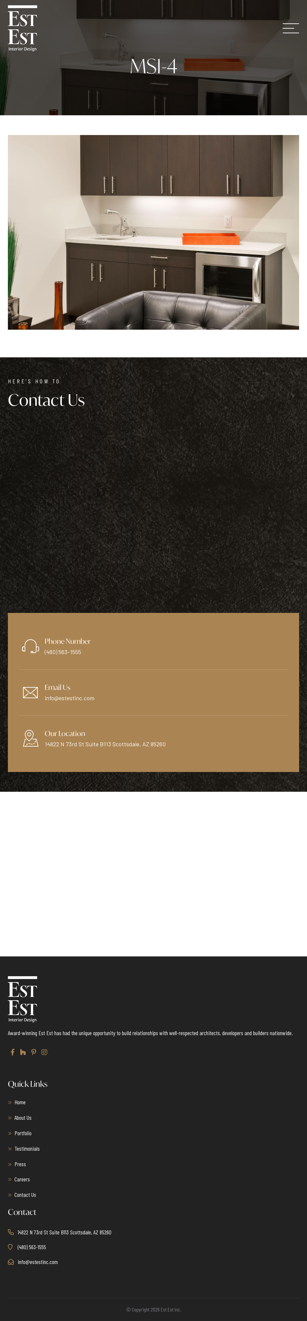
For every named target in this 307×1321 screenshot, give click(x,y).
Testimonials (27, 1148)
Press (20, 1164)
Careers (22, 1179)
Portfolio (23, 1133)
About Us (23, 1117)
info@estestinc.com (69, 698)
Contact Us (25, 1194)
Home (20, 1102)
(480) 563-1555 (63, 651)
